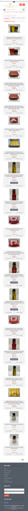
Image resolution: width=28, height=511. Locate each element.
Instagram (7, 503)
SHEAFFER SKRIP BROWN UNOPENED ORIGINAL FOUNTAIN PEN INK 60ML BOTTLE (14, 203)
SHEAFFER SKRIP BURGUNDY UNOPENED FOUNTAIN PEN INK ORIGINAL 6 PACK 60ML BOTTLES (14, 253)
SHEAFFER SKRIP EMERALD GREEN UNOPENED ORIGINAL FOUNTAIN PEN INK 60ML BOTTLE (14, 303)
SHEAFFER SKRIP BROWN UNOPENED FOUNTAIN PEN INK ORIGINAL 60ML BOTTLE (14, 176)
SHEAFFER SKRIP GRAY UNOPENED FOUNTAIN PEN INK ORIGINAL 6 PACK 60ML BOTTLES (14, 330)
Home (4, 15)
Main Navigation (4, 10)
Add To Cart (14, 183)
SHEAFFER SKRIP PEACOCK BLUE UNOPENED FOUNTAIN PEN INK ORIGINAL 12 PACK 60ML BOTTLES (14, 402)
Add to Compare (19, 44)
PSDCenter (14, 509)
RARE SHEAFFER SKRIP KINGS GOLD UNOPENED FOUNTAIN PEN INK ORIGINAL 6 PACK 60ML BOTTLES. (14, 107)
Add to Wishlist (8, 44)
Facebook (5, 503)
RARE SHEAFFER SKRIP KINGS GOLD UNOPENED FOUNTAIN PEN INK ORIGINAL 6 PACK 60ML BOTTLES (14, 84)
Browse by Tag (10, 15)
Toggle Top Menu (14, 1)
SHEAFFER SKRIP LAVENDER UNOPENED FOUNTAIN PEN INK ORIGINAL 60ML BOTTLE (14, 353)
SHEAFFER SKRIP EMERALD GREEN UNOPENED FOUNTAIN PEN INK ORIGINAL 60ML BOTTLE (14, 276)
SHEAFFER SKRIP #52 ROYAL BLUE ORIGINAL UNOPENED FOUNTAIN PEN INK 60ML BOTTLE (14, 153)
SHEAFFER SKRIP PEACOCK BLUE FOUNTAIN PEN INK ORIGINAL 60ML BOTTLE (14, 380)
